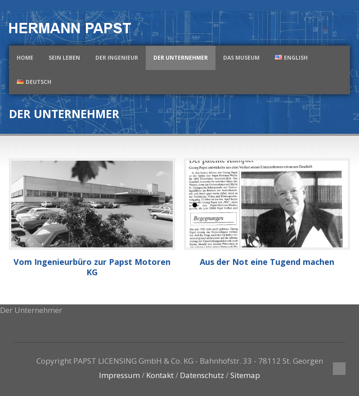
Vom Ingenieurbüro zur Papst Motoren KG (92, 266)
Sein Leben (64, 58)
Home (25, 58)
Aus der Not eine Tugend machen (267, 261)
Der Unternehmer (180, 58)
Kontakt (160, 375)
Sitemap (245, 375)
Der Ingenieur (116, 58)
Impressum (119, 375)
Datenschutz (202, 375)
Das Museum (241, 58)
